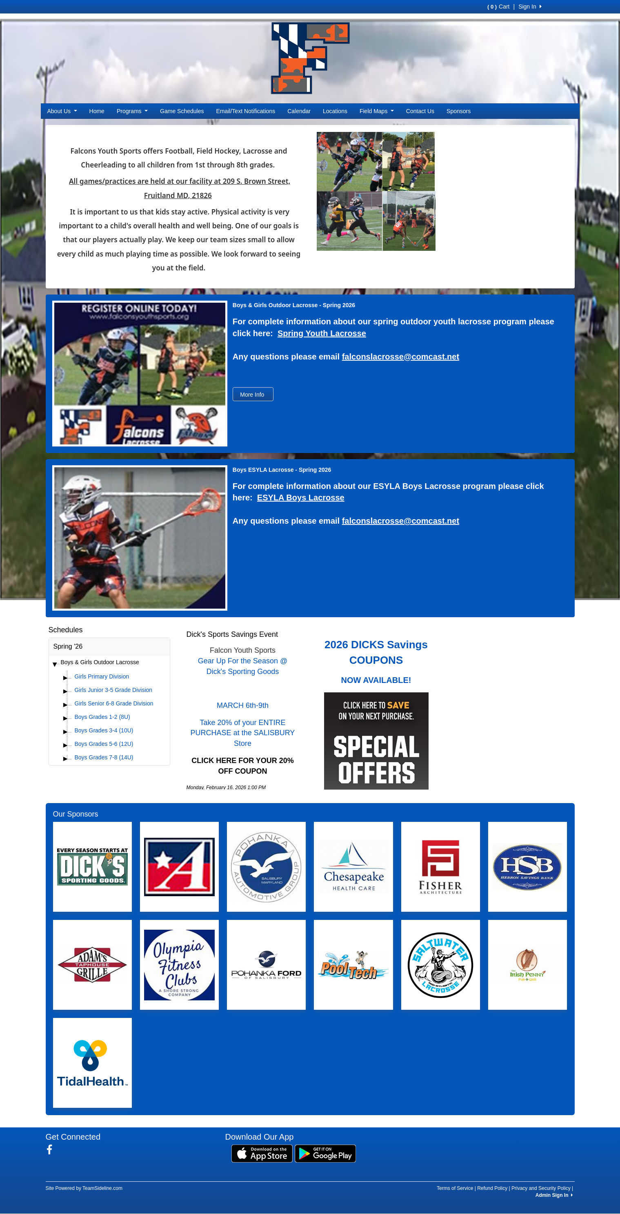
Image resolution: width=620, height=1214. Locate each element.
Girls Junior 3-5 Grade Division (114, 690)
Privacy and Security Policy (541, 1188)
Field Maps (377, 111)
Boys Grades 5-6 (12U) (104, 744)
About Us (62, 111)
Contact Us (420, 111)
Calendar (299, 111)
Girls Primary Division (102, 676)
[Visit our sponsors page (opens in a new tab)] (92, 867)
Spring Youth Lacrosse (322, 333)
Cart (498, 6)
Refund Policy (492, 1188)
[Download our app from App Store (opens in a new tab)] (262, 1153)
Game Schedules (182, 111)
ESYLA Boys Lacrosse (300, 497)
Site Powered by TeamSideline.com (84, 1188)
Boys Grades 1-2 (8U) (102, 717)
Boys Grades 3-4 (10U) (104, 730)
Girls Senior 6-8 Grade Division (114, 703)
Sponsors (459, 111)
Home (96, 111)
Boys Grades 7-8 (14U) (104, 757)
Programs (132, 111)
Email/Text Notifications (245, 111)
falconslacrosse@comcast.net (400, 356)
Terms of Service (455, 1188)
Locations (335, 111)
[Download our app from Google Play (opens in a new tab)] (325, 1153)
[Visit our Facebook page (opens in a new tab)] (52, 1150)
